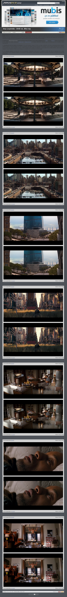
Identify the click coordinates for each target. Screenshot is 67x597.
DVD (46, 40)
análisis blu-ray (28, 41)
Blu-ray (53, 40)
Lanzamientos (46, 5)
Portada (36, 5)
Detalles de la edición (7, 32)
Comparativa (28, 32)
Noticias (41, 5)
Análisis (51, 5)
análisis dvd (21, 41)
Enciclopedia (61, 5)
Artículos (56, 5)
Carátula (14, 32)
